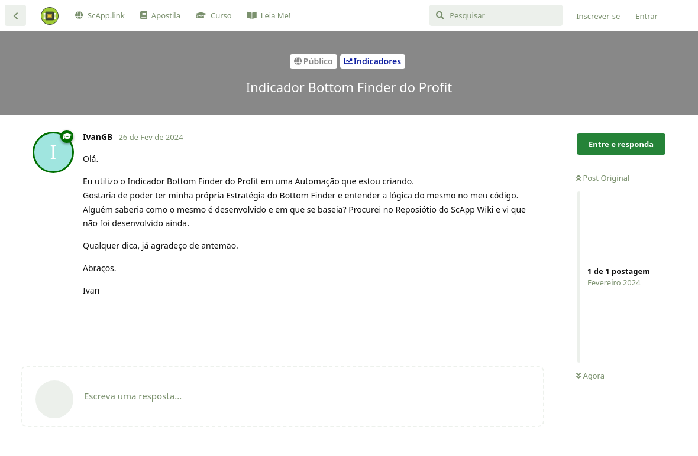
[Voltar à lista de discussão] (15, 15)
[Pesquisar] (496, 15)
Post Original (602, 177)
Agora (590, 375)
